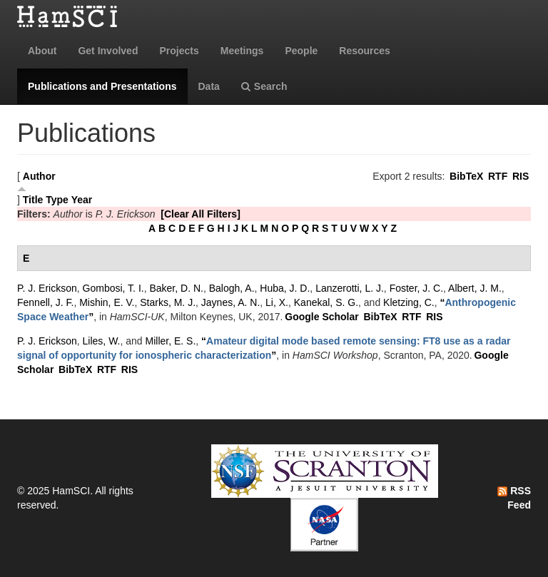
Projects (178, 50)
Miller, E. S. (171, 341)
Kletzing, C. (409, 302)
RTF (497, 176)
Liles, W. (102, 341)
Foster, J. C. (416, 288)
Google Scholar (321, 316)
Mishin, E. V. (106, 302)
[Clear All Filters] (200, 214)
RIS (520, 176)
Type (57, 199)
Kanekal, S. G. (326, 302)
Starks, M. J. (168, 302)
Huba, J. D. (285, 288)
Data (209, 86)
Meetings (242, 50)
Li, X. (276, 302)
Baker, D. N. (176, 288)
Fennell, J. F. (45, 302)
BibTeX (466, 176)
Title (33, 199)
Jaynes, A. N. (230, 302)
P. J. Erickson (47, 288)
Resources (364, 50)
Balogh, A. (232, 288)
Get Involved (108, 50)
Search (264, 86)
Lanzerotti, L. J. (349, 288)
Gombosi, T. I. (113, 288)
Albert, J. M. (475, 288)
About (42, 50)
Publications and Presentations (102, 86)
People (301, 50)
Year (82, 199)
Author (39, 176)
